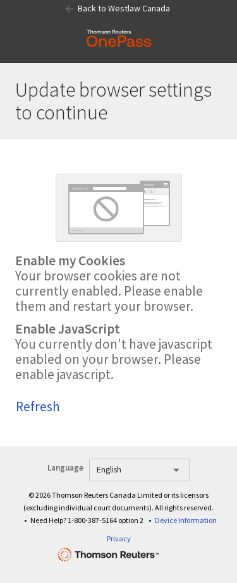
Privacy (119, 538)
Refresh (38, 406)
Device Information (186, 520)
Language (65, 467)
